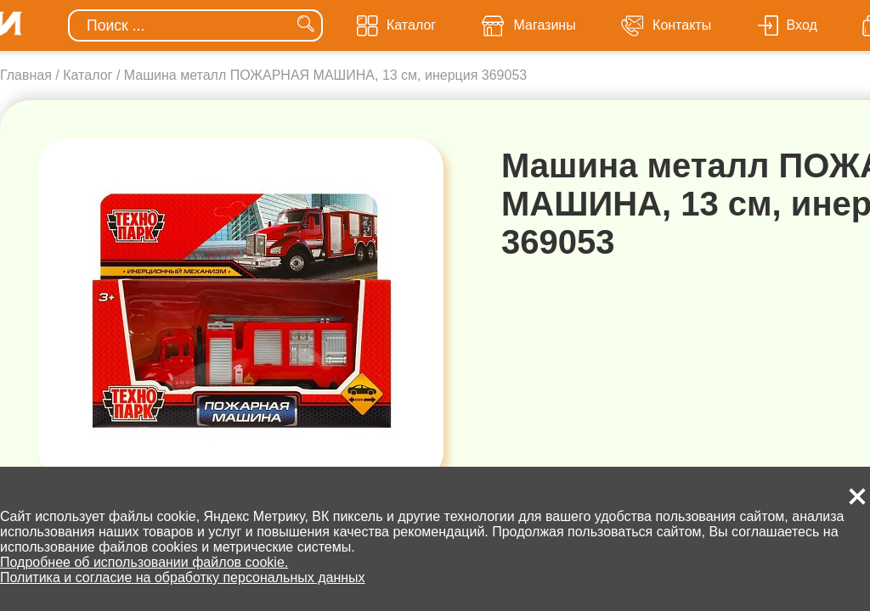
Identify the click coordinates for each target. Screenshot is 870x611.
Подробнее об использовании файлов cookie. (144, 562)
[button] (857, 496)
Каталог (87, 75)
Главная (26, 75)
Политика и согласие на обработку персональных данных (182, 577)
